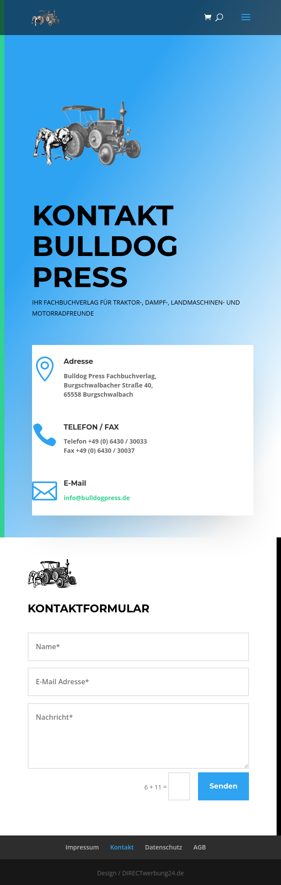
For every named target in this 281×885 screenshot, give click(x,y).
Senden (223, 786)
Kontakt (122, 847)
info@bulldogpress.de (97, 498)
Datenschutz (163, 847)
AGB (199, 847)
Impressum (82, 847)
